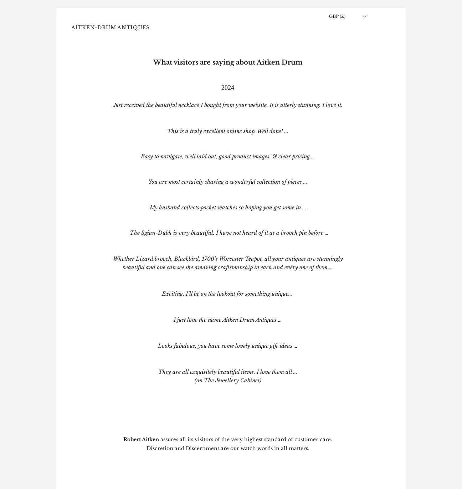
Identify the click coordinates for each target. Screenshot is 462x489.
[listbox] (347, 16)
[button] (347, 16)
